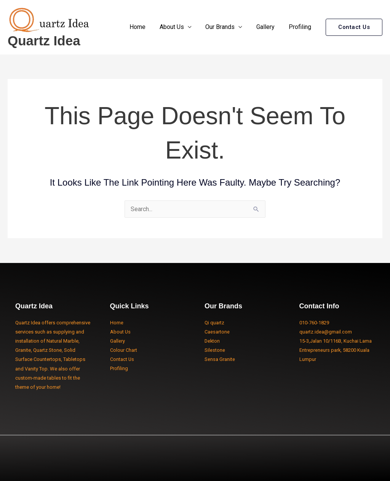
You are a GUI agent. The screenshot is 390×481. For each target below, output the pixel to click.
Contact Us (122, 359)
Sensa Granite (220, 359)
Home (145, 26)
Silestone (215, 350)
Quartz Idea (44, 40)
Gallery (268, 26)
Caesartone (217, 332)
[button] (354, 27)
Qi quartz (214, 322)
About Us (178, 26)
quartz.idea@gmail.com (325, 332)
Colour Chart (123, 350)
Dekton (213, 341)
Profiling (300, 26)
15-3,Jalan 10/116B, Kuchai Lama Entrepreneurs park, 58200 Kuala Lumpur (335, 350)
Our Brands (224, 26)
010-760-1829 (314, 322)
